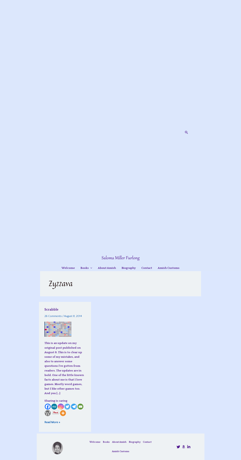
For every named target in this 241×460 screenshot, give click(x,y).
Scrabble (51, 309)
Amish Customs (120, 451)
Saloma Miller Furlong (121, 258)
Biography (135, 442)
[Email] (80, 407)
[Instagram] (61, 407)
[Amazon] (183, 447)
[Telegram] (74, 407)
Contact (147, 442)
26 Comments (53, 316)
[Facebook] (48, 407)
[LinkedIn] (189, 447)
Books (106, 442)
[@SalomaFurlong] (178, 447)
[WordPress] (48, 413)
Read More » (52, 422)
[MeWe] (54, 407)
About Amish (119, 442)
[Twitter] (67, 407)
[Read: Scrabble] (57, 329)
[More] (63, 413)
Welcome (95, 442)
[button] (186, 132)
